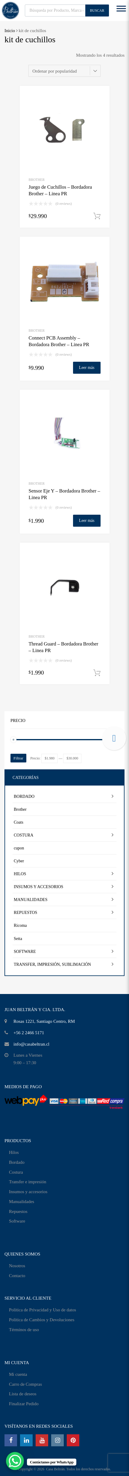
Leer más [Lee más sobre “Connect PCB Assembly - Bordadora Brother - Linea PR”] (87, 367)
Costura (16, 1172)
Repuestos (18, 1211)
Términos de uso (24, 1329)
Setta (18, 938)
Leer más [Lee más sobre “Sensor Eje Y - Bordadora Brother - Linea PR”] (87, 520)
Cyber (19, 861)
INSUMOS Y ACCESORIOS (38, 887)
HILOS (20, 874)
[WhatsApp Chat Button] (15, 1461)
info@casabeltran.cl (31, 1044)
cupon (19, 848)
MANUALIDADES (31, 899)
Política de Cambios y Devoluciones (41, 1319)
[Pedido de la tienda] (64, 71)
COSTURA (23, 835)
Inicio (9, 30)
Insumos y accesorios (28, 1191)
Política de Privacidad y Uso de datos (42, 1309)
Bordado (17, 1162)
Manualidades (21, 1201)
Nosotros (17, 1265)
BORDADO (24, 796)
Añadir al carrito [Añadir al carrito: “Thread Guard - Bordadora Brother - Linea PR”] (97, 673)
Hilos (14, 1152)
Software (17, 1221)
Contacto (17, 1275)
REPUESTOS (25, 912)
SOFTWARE (25, 951)
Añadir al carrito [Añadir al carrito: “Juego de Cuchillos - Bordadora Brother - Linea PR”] (97, 216)
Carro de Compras (25, 1384)
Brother (37, 179)
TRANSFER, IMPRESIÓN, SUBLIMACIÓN (52, 964)
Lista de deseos (23, 1393)
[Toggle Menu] (121, 10)
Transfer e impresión (27, 1181)
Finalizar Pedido (24, 1403)
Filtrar (18, 758)
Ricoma (20, 925)
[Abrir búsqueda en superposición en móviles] (67, 10)
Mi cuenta (18, 1374)
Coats (18, 822)
